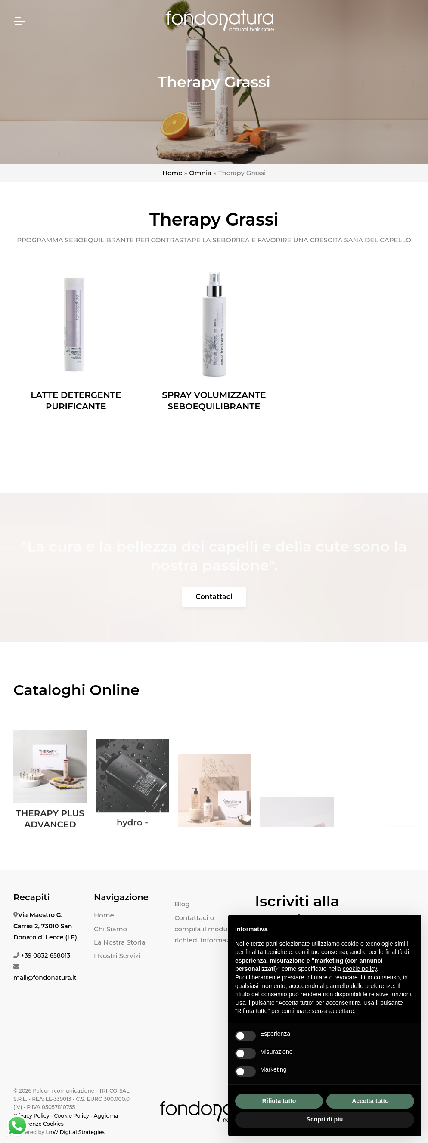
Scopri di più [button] (325, 1119)
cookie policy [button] (360, 968)
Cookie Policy (71, 1115)
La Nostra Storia (120, 942)
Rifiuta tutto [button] (279, 1100)
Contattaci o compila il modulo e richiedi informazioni (208, 929)
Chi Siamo (110, 929)
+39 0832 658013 (46, 955)
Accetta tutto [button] (370, 1100)
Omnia (200, 173)
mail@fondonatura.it (45, 978)
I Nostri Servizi (117, 955)
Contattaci (213, 597)
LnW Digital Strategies (75, 1132)
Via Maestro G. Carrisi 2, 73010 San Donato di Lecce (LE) (45, 926)
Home (172, 173)
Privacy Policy (31, 1115)
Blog (181, 904)
